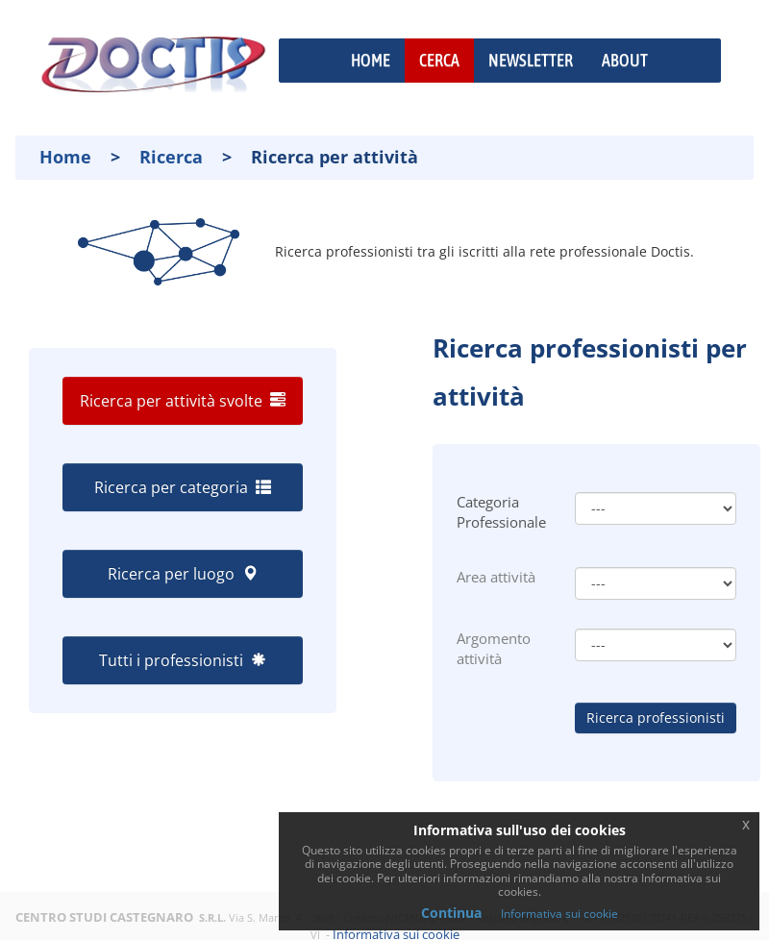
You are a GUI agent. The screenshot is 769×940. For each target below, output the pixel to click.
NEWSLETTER (530, 60)
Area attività (496, 576)
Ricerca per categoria (182, 487)
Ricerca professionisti (655, 717)
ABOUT (625, 60)
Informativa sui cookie (559, 913)
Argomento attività (494, 648)
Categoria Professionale (501, 512)
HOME (370, 60)
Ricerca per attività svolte (182, 400)
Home (65, 156)
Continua (451, 912)
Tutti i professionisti (182, 660)
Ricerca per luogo (183, 573)
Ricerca (171, 156)
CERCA (439, 60)
